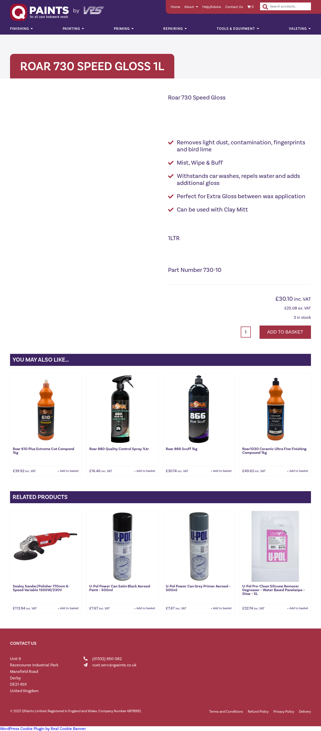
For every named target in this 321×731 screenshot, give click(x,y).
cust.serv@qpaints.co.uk (114, 665)
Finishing (19, 29)
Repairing (173, 29)
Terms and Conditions (226, 711)
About (189, 7)
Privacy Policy (283, 711)
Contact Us (234, 7)
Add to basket (285, 332)
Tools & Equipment (236, 29)
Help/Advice (211, 7)
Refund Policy (258, 711)
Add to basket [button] (69, 471)
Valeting (298, 29)
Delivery (305, 711)
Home (175, 7)
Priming (122, 29)
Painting (71, 29)
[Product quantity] (246, 332)
